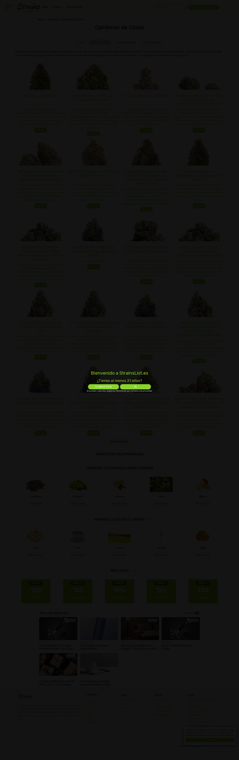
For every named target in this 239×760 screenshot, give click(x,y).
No (135, 386)
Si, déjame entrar (103, 386)
